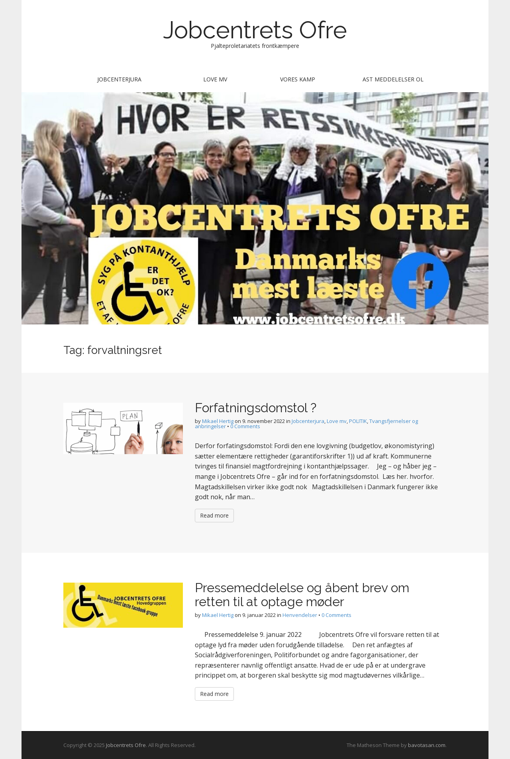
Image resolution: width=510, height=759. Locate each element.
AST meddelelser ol (393, 79)
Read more (214, 515)
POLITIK (358, 421)
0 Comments (245, 426)
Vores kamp (297, 79)
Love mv (215, 79)
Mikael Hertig (217, 421)
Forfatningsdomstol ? (255, 407)
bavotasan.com (426, 745)
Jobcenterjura (119, 79)
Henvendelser (299, 615)
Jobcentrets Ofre (255, 30)
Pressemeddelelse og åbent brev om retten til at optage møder (302, 594)
